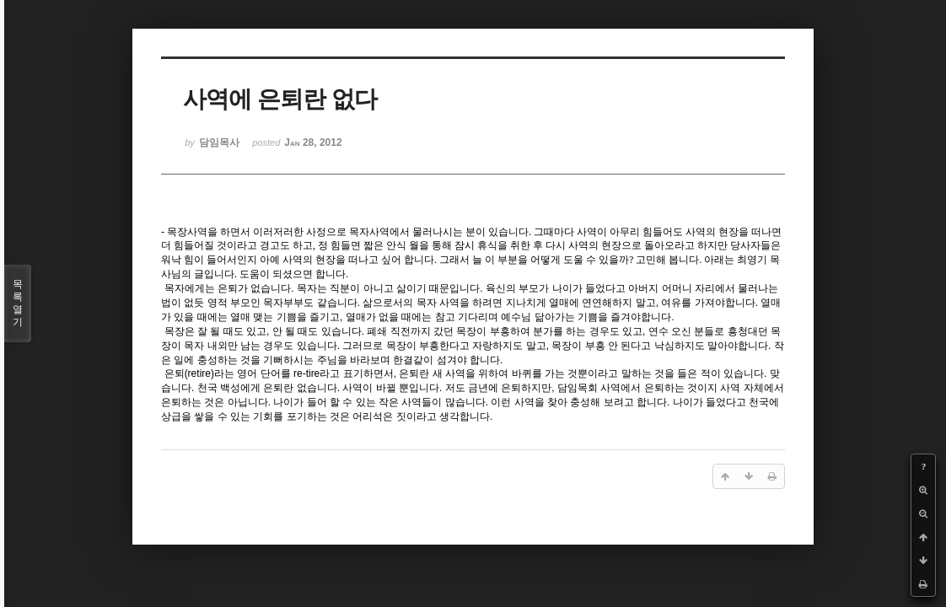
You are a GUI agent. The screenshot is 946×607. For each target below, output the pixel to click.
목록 (18, 303)
